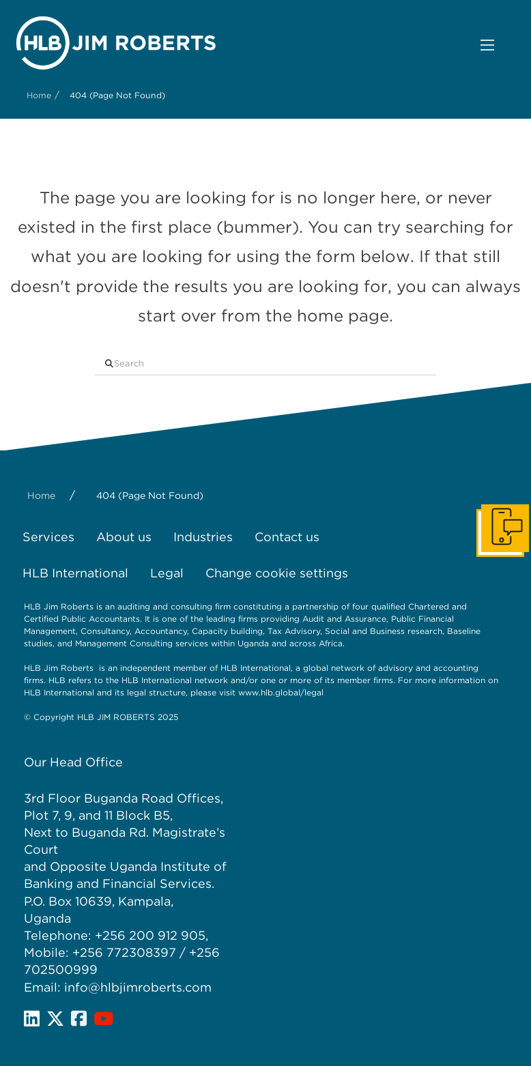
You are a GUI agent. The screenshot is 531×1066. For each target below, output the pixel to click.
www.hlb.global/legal (281, 692)
